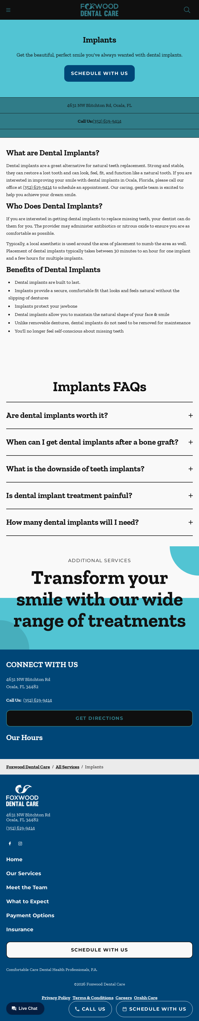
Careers (124, 998)
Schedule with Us (99, 73)
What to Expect (27, 901)
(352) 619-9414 (107, 121)
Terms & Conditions (93, 998)
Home (14, 859)
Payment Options (30, 915)
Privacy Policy (56, 998)
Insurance (19, 929)
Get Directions (99, 718)
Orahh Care (146, 998)
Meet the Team (26, 887)
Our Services (23, 873)
